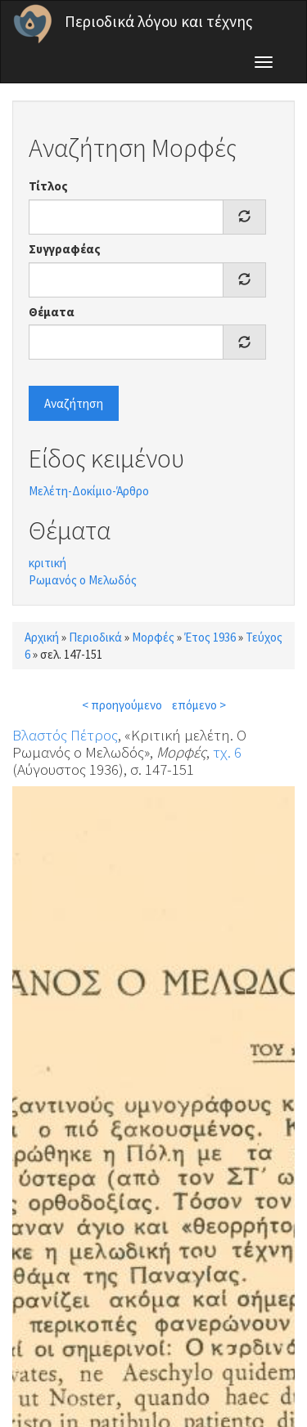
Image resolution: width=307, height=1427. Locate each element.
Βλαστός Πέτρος (65, 735)
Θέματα (51, 312)
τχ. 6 (227, 752)
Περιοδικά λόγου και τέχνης (159, 21)
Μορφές (153, 637)
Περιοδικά (95, 637)
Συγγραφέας (65, 249)
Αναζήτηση (73, 403)
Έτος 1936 (210, 637)
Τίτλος (48, 186)
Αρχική (42, 637)
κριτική (47, 562)
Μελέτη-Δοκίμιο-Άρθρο (89, 491)
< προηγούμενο (122, 705)
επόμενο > (199, 705)
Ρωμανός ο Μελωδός (83, 580)
